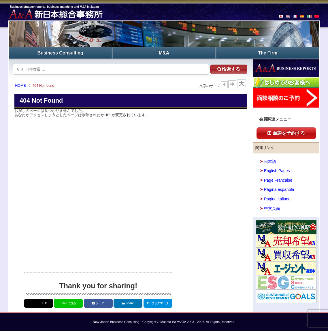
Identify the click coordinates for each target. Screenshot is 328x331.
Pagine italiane (277, 198)
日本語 (270, 161)
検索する (227, 68)
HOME (21, 86)
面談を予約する (286, 133)
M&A (164, 52)
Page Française (278, 180)
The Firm (268, 52)
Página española (279, 189)
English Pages (277, 170)
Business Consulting (60, 52)
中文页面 (272, 208)
